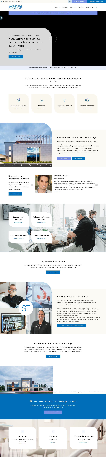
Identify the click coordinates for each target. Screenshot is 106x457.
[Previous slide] (32, 185)
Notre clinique (64, 158)
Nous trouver (18, 222)
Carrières (81, 7)
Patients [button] (72, 7)
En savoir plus (18, 108)
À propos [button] (56, 7)
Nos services (78, 158)
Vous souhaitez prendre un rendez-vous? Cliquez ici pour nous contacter (52, 12)
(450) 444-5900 (53, 439)
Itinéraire (22, 443)
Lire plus (56, 193)
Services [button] (64, 7)
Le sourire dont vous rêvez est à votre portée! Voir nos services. (52, 68)
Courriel (52, 442)
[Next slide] (96, 185)
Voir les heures (18, 238)
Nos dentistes (15, 193)
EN (70, 1)
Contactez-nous (90, 7)
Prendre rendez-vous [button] (97, 1)
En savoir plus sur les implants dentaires (71, 325)
